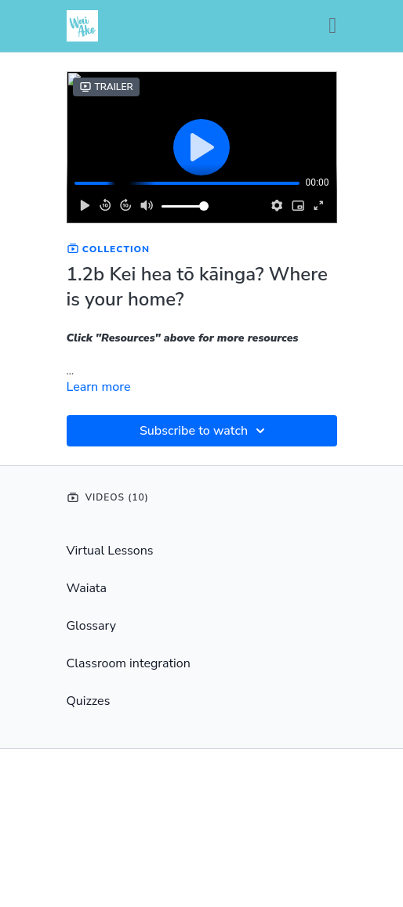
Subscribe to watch (205, 430)
